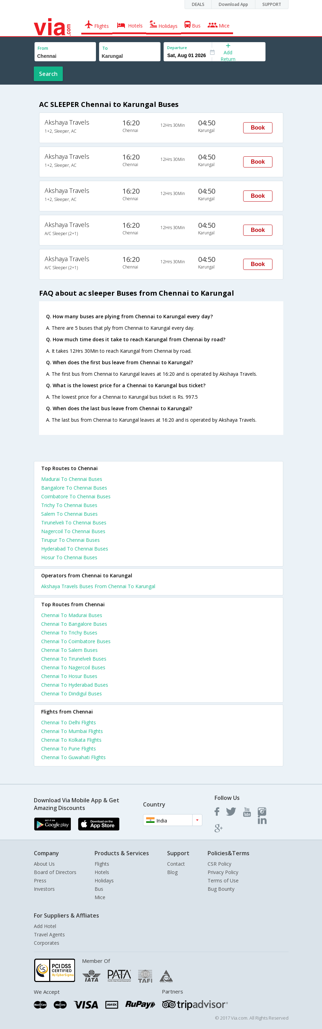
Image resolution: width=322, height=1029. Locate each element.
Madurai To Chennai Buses (71, 479)
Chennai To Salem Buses (69, 650)
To (105, 48)
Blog (172, 872)
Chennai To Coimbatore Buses (76, 641)
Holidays (104, 880)
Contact (176, 863)
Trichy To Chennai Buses (69, 505)
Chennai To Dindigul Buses (71, 693)
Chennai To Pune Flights (68, 748)
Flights (102, 863)
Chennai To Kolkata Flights (71, 739)
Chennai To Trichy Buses (69, 632)
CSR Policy (219, 863)
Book (258, 128)
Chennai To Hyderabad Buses (74, 684)
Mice (100, 897)
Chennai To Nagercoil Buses (73, 667)
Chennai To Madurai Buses (71, 615)
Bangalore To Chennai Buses (74, 487)
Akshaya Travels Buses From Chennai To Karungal (98, 586)
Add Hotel (45, 926)
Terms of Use (223, 880)
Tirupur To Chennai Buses (70, 540)
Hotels (102, 872)
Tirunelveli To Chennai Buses (73, 522)
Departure (177, 47)
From (43, 48)
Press (40, 880)
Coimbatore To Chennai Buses (76, 496)
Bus (99, 889)
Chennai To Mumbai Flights (72, 731)
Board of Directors (55, 872)
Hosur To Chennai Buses (69, 557)
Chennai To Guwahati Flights (73, 757)
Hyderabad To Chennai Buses (74, 548)
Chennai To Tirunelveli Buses (73, 658)
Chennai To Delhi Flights (68, 722)
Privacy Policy (223, 872)
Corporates (46, 943)
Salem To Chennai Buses (69, 513)
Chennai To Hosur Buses (69, 676)
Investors (44, 889)
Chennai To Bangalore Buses (74, 624)
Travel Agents (49, 934)
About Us (44, 863)
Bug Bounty (221, 889)
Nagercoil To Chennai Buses (73, 531)
